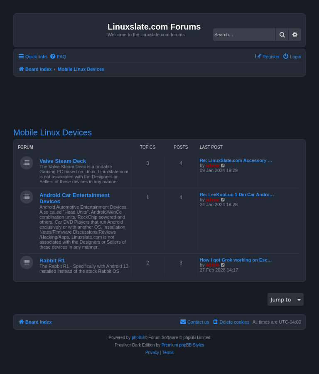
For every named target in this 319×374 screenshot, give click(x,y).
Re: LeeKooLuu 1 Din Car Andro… (237, 194)
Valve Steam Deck (62, 161)
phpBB (138, 337)
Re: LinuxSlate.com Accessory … (236, 160)
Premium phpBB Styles (183, 345)
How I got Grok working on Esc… (236, 259)
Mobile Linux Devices (52, 132)
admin (212, 165)
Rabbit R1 (52, 260)
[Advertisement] (164, 97)
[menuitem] (57, 57)
